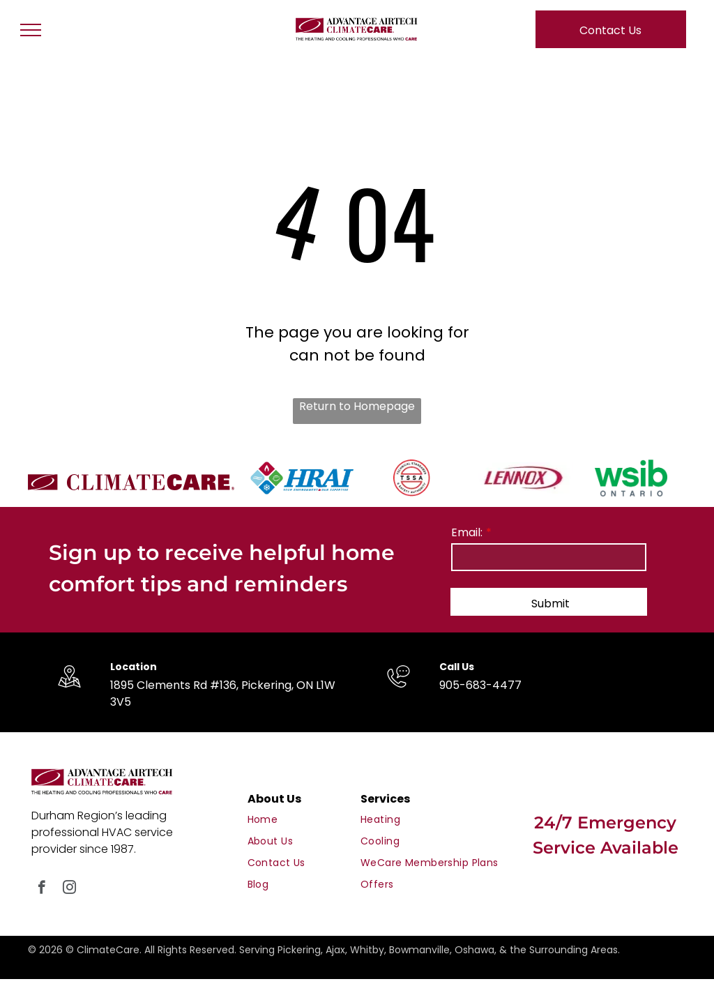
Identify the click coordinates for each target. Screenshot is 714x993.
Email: (467, 532)
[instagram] (69, 889)
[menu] (31, 30)
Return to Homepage (357, 406)
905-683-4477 (480, 685)
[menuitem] (302, 820)
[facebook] (41, 889)
